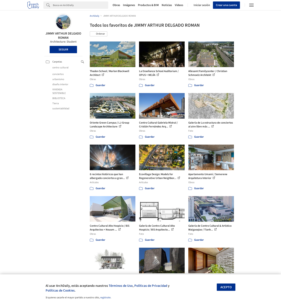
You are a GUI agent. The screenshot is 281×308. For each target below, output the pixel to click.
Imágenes (129, 5)
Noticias (167, 5)
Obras (116, 5)
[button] (98, 34)
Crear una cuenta (226, 5)
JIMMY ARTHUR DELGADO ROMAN (63, 35)
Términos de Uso (121, 285)
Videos (179, 5)
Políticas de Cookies (60, 290)
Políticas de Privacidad (150, 285)
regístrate (105, 297)
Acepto (226, 287)
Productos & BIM (148, 5)
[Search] (80, 5)
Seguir (63, 50)
